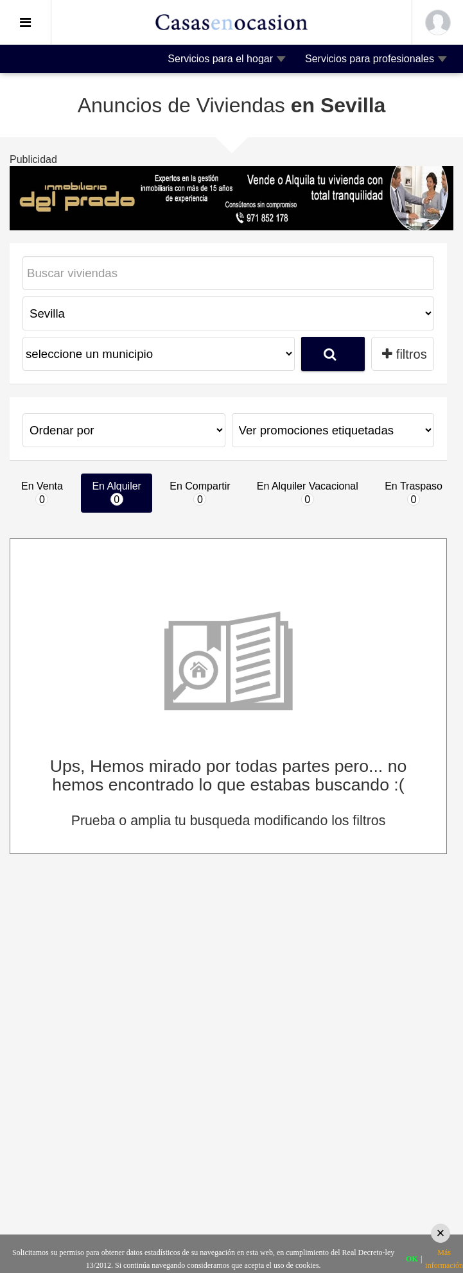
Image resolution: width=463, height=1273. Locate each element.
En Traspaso (413, 493)
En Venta (42, 493)
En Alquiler (116, 493)
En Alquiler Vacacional (307, 493)
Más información (444, 1259)
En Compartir (200, 493)
